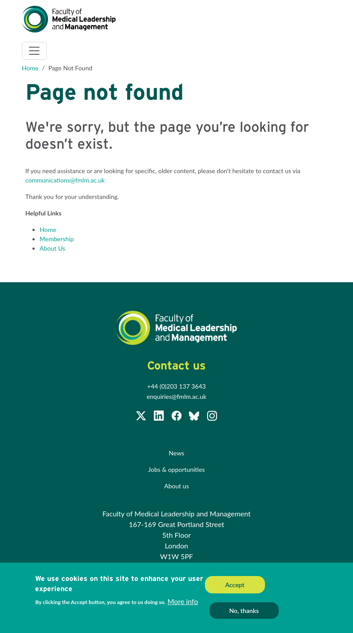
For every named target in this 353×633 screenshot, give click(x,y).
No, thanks (244, 613)
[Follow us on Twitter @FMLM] (142, 417)
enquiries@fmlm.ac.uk (176, 396)
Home (30, 68)
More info (183, 604)
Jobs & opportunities (176, 469)
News (177, 453)
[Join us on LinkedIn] (159, 417)
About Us (52, 248)
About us (176, 486)
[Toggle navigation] (34, 51)
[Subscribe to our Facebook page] (177, 417)
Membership (57, 239)
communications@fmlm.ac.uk (65, 180)
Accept (235, 587)
